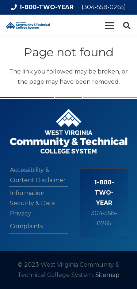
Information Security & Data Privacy (32, 203)
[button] (127, 26)
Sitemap (107, 274)
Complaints (26, 226)
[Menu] (109, 25)
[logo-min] (28, 25)
